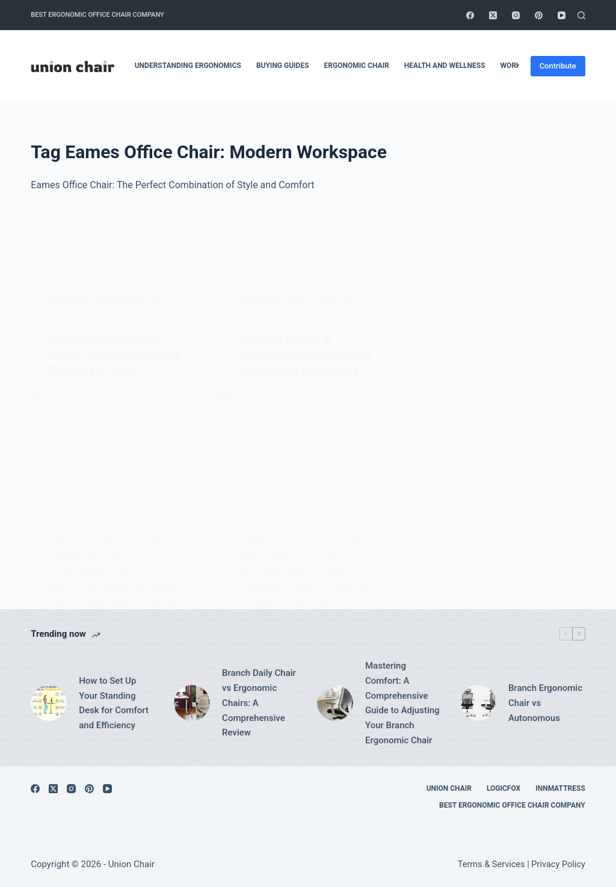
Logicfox (503, 788)
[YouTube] (561, 15)
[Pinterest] (539, 15)
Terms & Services (491, 864)
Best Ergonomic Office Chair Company (97, 15)
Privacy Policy (558, 864)
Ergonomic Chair (356, 65)
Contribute (558, 65)
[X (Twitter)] (493, 15)
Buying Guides (282, 65)
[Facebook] (470, 15)
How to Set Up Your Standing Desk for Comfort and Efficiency (114, 703)
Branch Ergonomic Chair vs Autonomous (545, 703)
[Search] (581, 15)
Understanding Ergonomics (188, 65)
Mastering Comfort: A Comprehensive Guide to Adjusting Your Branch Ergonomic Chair (402, 703)
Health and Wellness (444, 65)
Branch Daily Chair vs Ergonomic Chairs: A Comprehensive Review (259, 703)
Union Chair (449, 788)
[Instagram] (516, 15)
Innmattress (560, 788)
